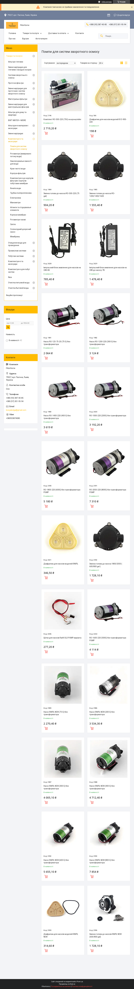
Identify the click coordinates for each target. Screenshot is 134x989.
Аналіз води (15, 188)
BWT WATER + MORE (17, 120)
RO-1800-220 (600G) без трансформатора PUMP (62, 491)
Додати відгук (123, 15)
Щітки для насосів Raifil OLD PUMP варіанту (62, 638)
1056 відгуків (106, 2)
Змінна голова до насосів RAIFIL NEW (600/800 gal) (105, 935)
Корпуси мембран (18, 215)
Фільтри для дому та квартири (17, 113)
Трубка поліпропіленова (20, 193)
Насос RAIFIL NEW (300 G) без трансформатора (56, 787)
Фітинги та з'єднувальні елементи (20, 208)
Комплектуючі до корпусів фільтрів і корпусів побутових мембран (21, 181)
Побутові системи (16, 256)
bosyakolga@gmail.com (16, 410)
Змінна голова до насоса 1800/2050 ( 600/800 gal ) (105, 565)
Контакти (79, 33)
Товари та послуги (31, 33)
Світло (13, 224)
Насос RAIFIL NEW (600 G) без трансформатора (56, 861)
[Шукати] (101, 36)
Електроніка (15, 198)
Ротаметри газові (18, 220)
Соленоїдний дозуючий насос (20, 230)
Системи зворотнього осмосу (17, 76)
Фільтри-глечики (15, 62)
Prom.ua (80, 982)
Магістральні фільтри (17, 99)
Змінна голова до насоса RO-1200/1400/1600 (102, 194)
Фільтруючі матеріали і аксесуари (18, 126)
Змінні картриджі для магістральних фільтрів (18, 105)
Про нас (12, 39)
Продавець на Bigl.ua (67, 984)
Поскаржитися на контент (61, 986)
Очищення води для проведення (17, 244)
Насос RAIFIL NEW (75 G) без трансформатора (56, 713)
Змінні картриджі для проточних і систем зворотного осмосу (17, 91)
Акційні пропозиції (14, 295)
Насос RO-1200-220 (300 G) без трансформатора (102, 342)
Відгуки (25, 39)
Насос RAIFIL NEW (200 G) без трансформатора (102, 713)
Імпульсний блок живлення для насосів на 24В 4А (62, 268)
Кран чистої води (17, 169)
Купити (46, 132)
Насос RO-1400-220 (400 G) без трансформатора (57, 416)
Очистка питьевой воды (18, 283)
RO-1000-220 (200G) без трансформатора (107, 415)
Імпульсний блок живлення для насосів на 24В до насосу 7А (108, 268)
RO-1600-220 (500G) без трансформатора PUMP (107, 639)
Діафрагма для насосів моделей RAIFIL (61, 564)
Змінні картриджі (15, 133)
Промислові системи (17, 251)
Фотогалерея (41, 39)
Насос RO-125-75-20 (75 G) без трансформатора (57, 342)
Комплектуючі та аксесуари (15, 140)
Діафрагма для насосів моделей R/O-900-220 (108, 120)
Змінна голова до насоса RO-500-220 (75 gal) (61, 194)
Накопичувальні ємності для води (20, 162)
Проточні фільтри (16, 83)
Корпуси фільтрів (17, 173)
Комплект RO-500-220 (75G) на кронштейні (62, 119)
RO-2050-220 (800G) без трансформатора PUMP (107, 491)
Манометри (15, 202)
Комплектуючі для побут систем (19, 270)
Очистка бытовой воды (18, 288)
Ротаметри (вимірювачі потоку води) (20, 155)
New (10, 277)
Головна (12, 33)
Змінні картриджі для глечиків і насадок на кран (19, 68)
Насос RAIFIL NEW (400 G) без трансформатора (102, 787)
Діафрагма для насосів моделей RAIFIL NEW (61, 935)
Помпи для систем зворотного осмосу (18, 147)
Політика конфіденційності (82, 986)
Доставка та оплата (57, 33)
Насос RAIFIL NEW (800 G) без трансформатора (102, 861)
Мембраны (15, 237)
